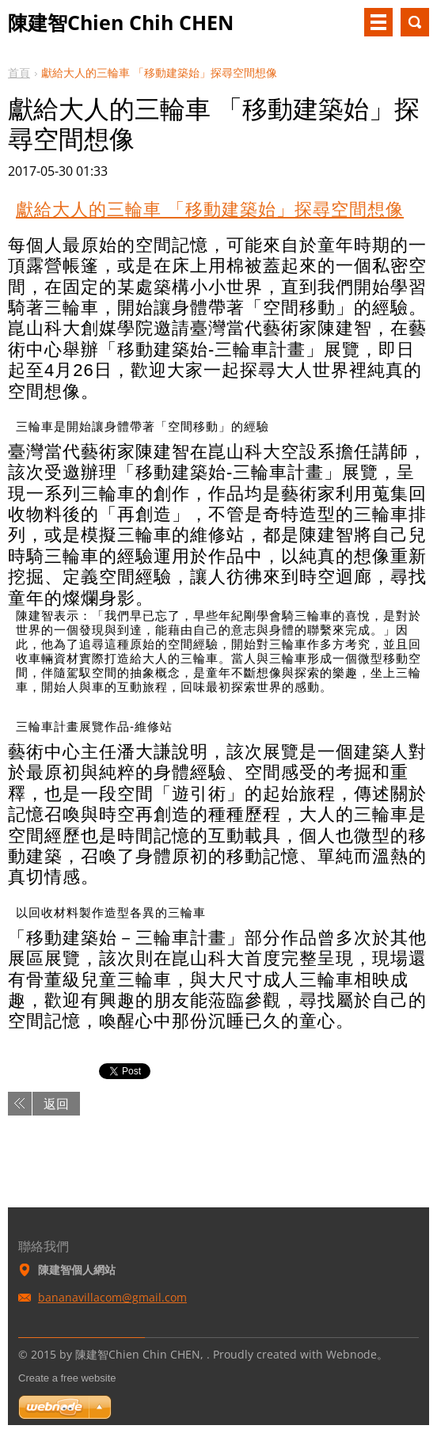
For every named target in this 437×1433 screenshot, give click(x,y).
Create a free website (67, 1378)
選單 (378, 22)
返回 (56, 1103)
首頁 (19, 72)
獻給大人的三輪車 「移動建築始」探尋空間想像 (210, 209)
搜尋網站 (415, 22)
